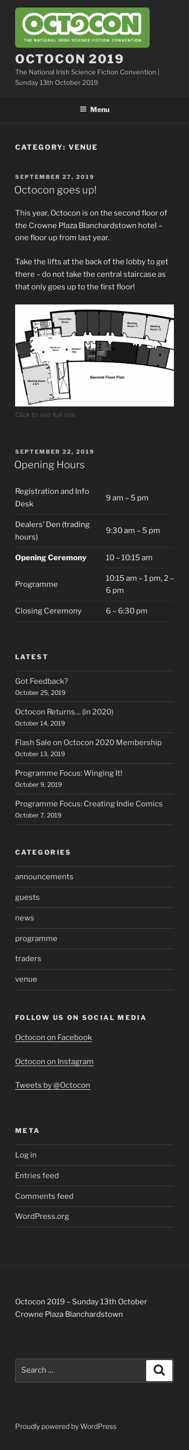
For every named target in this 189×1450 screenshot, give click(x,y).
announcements (44, 876)
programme (36, 938)
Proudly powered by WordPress (65, 1426)
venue (26, 979)
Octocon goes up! (55, 190)
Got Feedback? (41, 681)
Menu (94, 109)
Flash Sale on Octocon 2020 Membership (88, 742)
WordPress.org (42, 1216)
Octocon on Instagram (54, 1061)
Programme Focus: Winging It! (68, 773)
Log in (26, 1155)
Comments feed (44, 1196)
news (24, 917)
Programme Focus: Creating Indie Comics (89, 803)
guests (27, 897)
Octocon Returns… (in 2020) (64, 711)
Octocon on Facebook (53, 1037)
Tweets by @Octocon (52, 1085)
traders (28, 958)
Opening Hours (49, 465)
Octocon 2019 (69, 59)
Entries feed (37, 1175)
